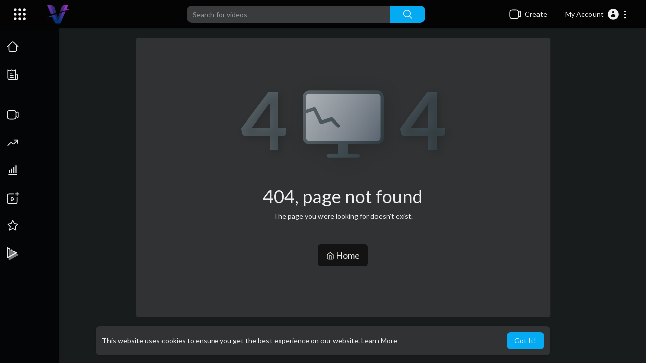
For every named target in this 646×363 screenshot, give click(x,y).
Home (343, 255)
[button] (596, 14)
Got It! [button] (525, 340)
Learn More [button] (379, 340)
